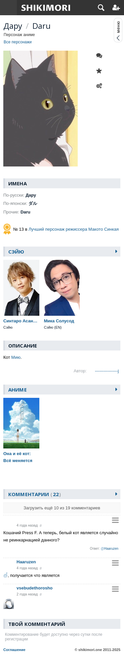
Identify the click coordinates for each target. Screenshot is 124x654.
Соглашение (14, 650)
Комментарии (34, 494)
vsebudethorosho (35, 587)
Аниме (17, 389)
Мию (16, 357)
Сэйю (16, 251)
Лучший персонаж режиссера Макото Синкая (73, 229)
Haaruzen (26, 561)
